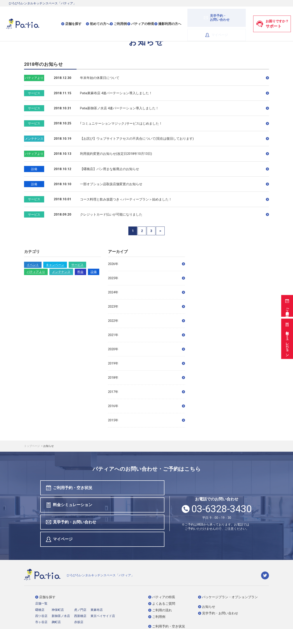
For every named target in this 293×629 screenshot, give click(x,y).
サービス (77, 265)
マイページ (232, 15)
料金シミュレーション (286, 338)
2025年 (146, 278)
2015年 (146, 420)
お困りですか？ (272, 15)
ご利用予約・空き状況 (286, 304)
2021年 (146, 335)
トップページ (32, 446)
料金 (80, 272)
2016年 (146, 406)
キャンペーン (55, 265)
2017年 (146, 392)
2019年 (146, 363)
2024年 (146, 292)
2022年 (146, 321)
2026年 (146, 264)
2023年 (146, 306)
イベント (33, 265)
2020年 (146, 349)
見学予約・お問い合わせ (72, 505)
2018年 (146, 378)
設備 (94, 272)
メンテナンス (61, 272)
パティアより (36, 272)
